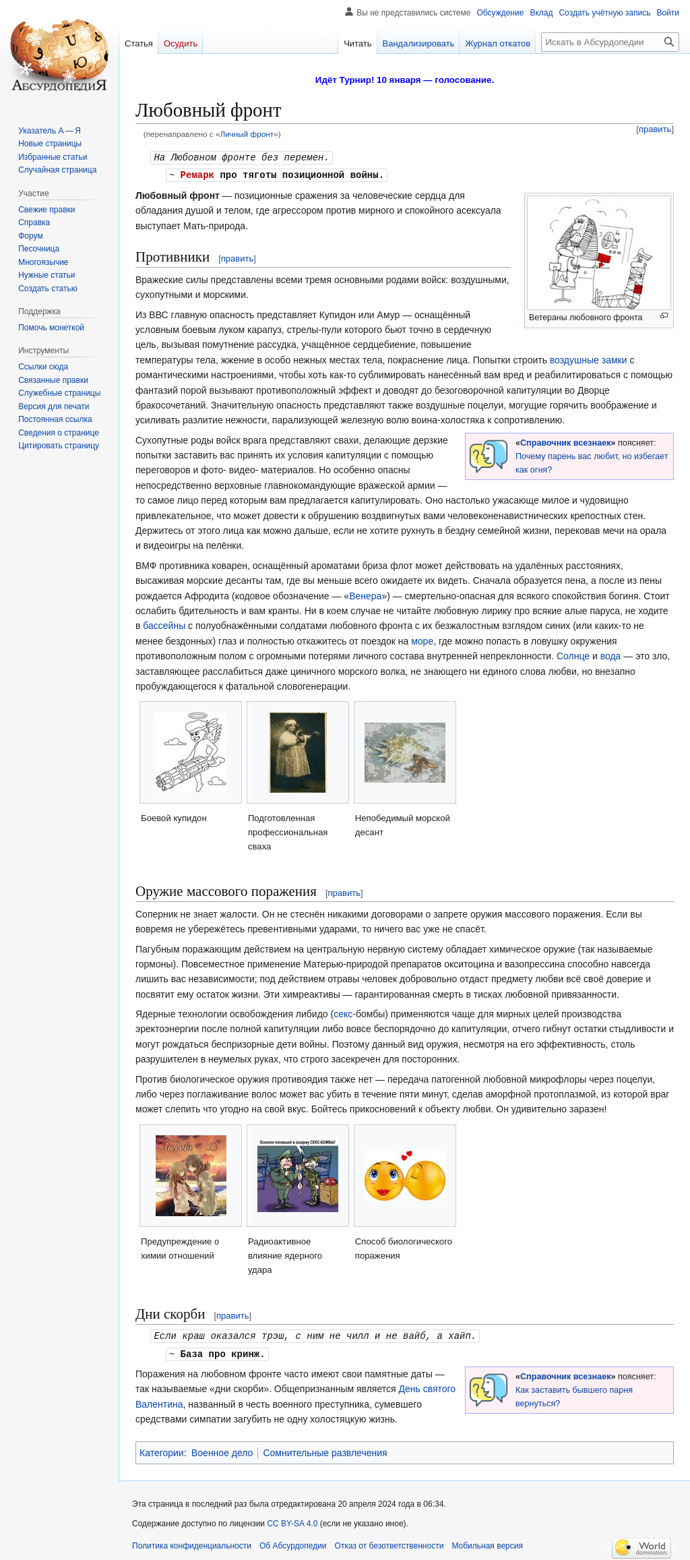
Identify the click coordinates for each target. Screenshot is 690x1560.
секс (343, 1012)
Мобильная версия (487, 1543)
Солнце (573, 654)
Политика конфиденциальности (191, 1543)
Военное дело (222, 1450)
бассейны (164, 624)
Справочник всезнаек (565, 441)
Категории (161, 1450)
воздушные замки (588, 358)
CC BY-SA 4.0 (292, 1521)
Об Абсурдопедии (293, 1543)
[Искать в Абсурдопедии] (610, 42)
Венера (365, 594)
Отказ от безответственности (389, 1543)
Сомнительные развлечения (325, 1450)
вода (610, 654)
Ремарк (197, 173)
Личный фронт (247, 133)
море (422, 639)
